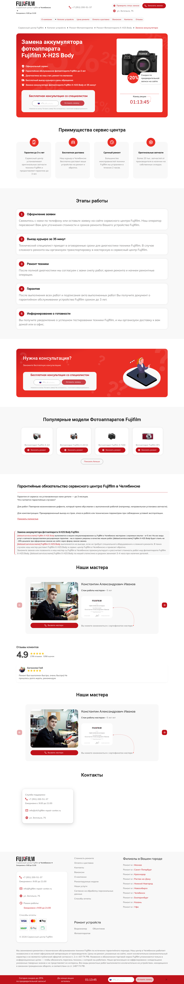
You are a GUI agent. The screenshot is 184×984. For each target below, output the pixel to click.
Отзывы (139, 19)
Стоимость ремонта (84, 858)
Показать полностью (27, 518)
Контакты (128, 19)
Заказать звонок (153, 5)
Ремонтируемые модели (86, 881)
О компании (46, 19)
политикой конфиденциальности (77, 108)
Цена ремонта (83, 19)
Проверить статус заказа (126, 5)
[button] (164, 605)
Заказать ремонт (36, 450)
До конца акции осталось (65, 979)
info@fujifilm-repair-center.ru (35, 888)
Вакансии (116, 19)
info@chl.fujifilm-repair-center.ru (43, 810)
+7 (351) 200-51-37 (82, 7)
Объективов (99, 928)
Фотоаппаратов (82, 933)
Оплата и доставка (100, 19)
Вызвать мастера (53, 625)
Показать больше (92, 461)
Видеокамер (80, 928)
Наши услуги (80, 886)
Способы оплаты (82, 898)
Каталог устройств (65, 19)
